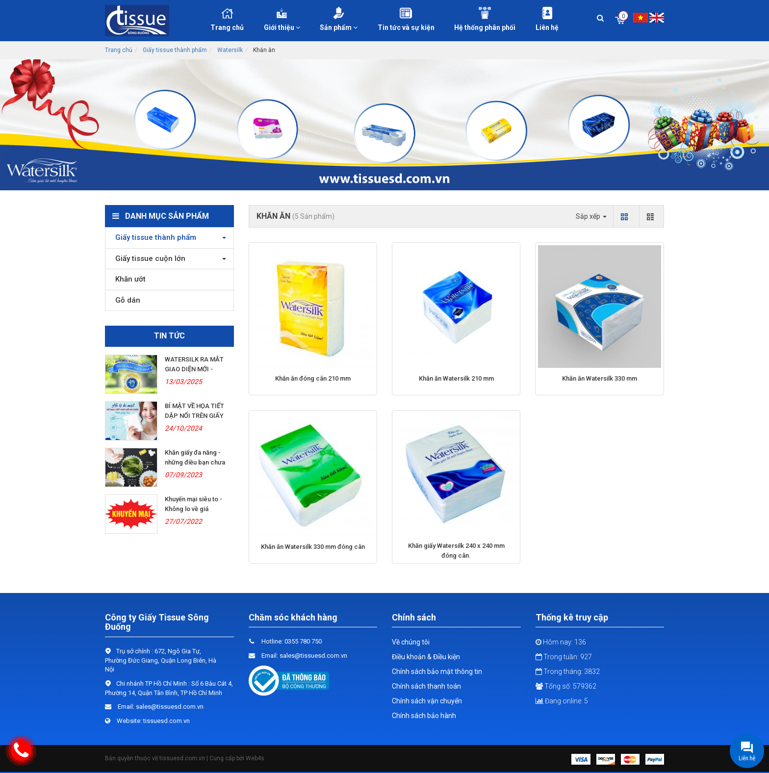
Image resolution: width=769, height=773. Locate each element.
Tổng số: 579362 (566, 686)
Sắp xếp (591, 216)
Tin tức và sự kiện (406, 19)
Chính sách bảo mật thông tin (437, 671)
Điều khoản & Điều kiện (426, 657)
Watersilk (230, 50)
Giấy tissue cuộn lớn (147, 258)
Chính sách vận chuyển (427, 701)
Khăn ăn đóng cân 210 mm (313, 378)
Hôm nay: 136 (561, 642)
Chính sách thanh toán (426, 686)
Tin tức (169, 335)
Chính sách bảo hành (424, 716)
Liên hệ (547, 19)
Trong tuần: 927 (564, 657)
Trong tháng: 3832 (568, 671)
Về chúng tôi (411, 642)
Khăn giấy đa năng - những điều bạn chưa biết (195, 462)
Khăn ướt (128, 279)
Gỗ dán (125, 300)
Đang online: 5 (562, 701)
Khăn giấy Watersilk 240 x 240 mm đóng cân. (456, 550)
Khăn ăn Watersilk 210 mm (456, 378)
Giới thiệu (282, 19)
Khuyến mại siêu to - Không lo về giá (193, 504)
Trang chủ (227, 19)
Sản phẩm (339, 19)
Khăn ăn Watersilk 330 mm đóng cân (313, 546)
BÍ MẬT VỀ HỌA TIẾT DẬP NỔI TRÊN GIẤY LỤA (194, 415)
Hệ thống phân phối (485, 19)
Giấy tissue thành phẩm (175, 50)
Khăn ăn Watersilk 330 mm (599, 378)
